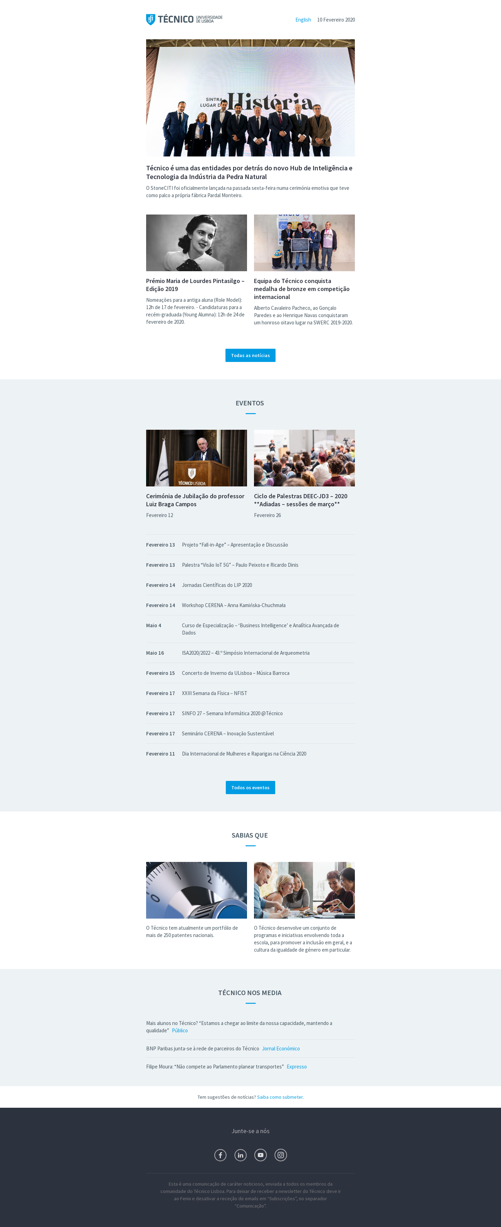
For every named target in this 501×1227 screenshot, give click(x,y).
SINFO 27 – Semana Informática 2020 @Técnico (232, 713)
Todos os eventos (250, 787)
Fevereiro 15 (160, 673)
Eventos (250, 402)
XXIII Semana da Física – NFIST (214, 693)
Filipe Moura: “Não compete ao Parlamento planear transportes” (215, 1066)
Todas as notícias (250, 355)
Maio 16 (155, 652)
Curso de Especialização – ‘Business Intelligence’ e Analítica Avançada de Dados (260, 629)
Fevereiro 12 (159, 515)
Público (180, 1030)
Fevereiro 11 (160, 753)
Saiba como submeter (280, 1097)
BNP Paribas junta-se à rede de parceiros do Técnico (202, 1048)
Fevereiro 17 (160, 693)
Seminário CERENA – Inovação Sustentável (228, 733)
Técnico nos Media (250, 992)
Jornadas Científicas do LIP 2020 (217, 585)
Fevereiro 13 (160, 544)
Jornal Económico (281, 1048)
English (303, 19)
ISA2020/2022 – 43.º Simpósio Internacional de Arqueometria (246, 652)
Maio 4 (153, 625)
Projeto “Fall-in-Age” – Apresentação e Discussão (235, 544)
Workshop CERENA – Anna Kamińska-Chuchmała (234, 605)
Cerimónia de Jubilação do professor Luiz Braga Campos (195, 500)
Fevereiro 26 (267, 515)
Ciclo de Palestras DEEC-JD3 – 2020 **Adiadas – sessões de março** (300, 500)
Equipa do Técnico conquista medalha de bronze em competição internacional (302, 289)
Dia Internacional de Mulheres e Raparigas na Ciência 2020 (244, 753)
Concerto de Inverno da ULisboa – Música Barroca (235, 673)
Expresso (297, 1066)
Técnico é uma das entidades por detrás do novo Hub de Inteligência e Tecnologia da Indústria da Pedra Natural (249, 172)
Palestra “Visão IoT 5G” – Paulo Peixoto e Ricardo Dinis (240, 565)
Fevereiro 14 (160, 585)
